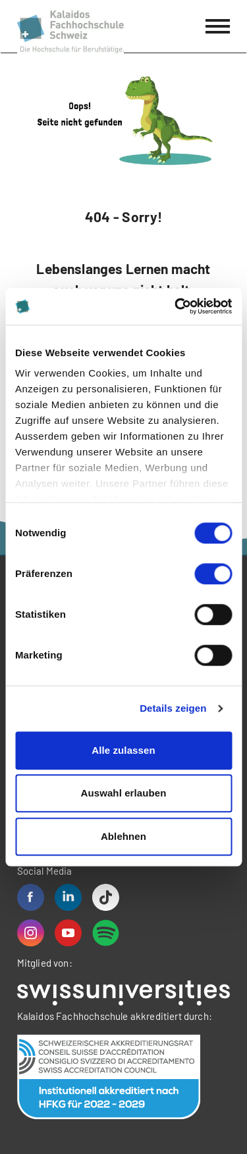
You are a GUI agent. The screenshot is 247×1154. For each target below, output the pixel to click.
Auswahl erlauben (124, 792)
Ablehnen (123, 836)
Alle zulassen (123, 750)
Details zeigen (173, 708)
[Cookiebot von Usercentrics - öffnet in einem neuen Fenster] (176, 306)
